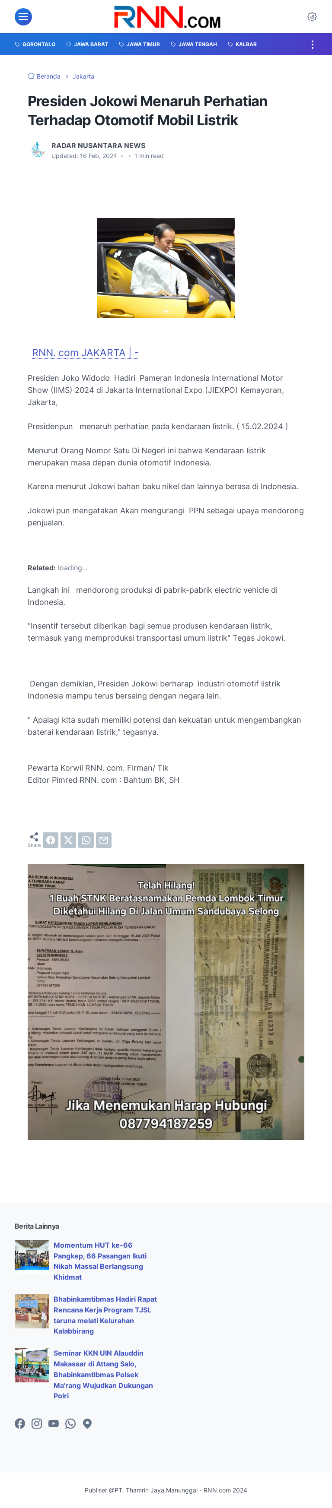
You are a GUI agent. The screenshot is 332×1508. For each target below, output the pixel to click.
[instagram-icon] (37, 1424)
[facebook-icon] (20, 1424)
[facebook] (50, 840)
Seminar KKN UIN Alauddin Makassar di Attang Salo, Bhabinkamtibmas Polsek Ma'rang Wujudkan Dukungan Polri (103, 1374)
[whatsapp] (86, 840)
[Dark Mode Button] (312, 17)
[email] (104, 840)
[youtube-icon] (53, 1424)
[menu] (23, 16)
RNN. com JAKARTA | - (85, 352)
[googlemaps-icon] (87, 1424)
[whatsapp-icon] (70, 1424)
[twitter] (68, 840)
